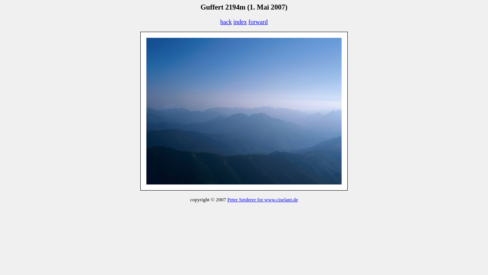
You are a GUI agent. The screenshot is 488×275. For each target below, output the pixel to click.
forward (258, 22)
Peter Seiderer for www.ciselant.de (262, 199)
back (226, 22)
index (240, 22)
